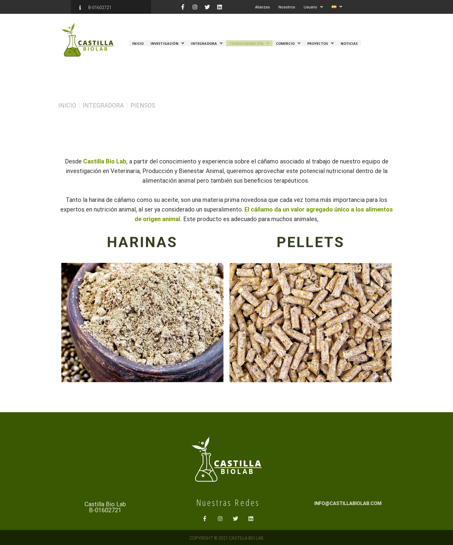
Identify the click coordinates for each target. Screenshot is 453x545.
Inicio (138, 41)
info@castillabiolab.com (407, 503)
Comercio (288, 41)
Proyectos (320, 41)
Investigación (167, 41)
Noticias (349, 41)
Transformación (249, 41)
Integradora (206, 41)
